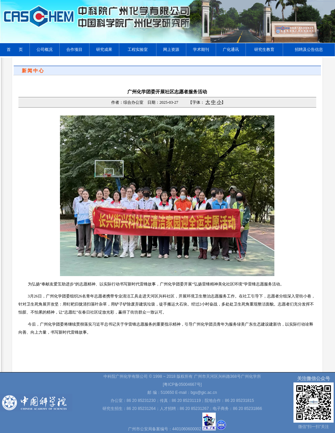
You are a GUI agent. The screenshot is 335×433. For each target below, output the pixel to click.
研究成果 (104, 49)
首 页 (15, 49)
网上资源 (171, 49)
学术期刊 (201, 49)
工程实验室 (138, 49)
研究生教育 (264, 49)
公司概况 (45, 49)
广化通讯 (231, 49)
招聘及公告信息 (309, 49)
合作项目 (74, 49)
